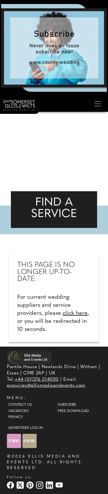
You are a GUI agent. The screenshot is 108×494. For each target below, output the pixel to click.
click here (75, 313)
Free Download (73, 411)
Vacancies (18, 411)
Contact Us (20, 405)
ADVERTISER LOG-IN (25, 428)
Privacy (15, 417)
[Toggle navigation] (98, 104)
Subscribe (67, 405)
